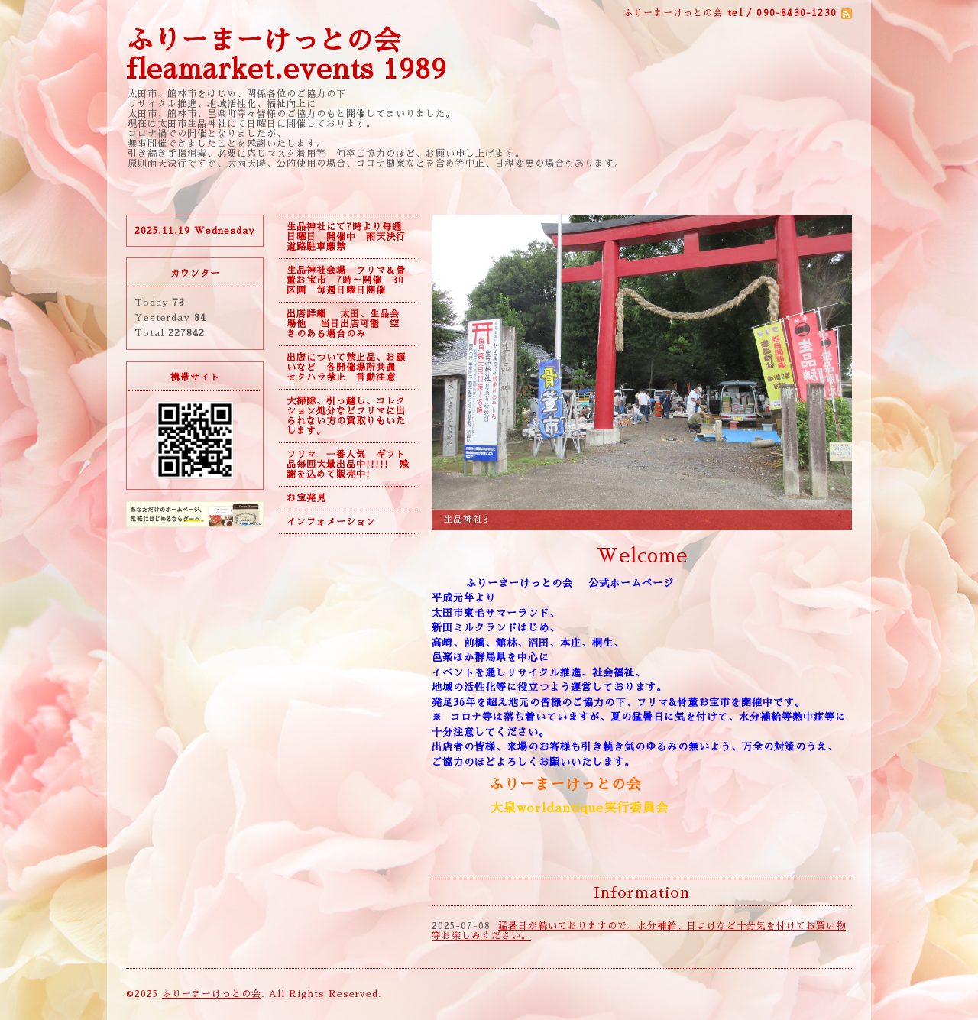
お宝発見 (306, 498)
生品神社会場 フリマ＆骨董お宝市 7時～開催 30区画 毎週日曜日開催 (346, 280)
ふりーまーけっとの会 (211, 994)
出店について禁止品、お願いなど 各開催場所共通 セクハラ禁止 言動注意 (346, 367)
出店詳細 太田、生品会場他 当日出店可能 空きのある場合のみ (343, 323)
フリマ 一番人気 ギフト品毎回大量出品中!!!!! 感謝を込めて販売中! (348, 464)
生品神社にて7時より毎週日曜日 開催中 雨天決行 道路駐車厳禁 (351, 236)
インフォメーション (331, 521)
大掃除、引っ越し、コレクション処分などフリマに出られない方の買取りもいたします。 (346, 416)
